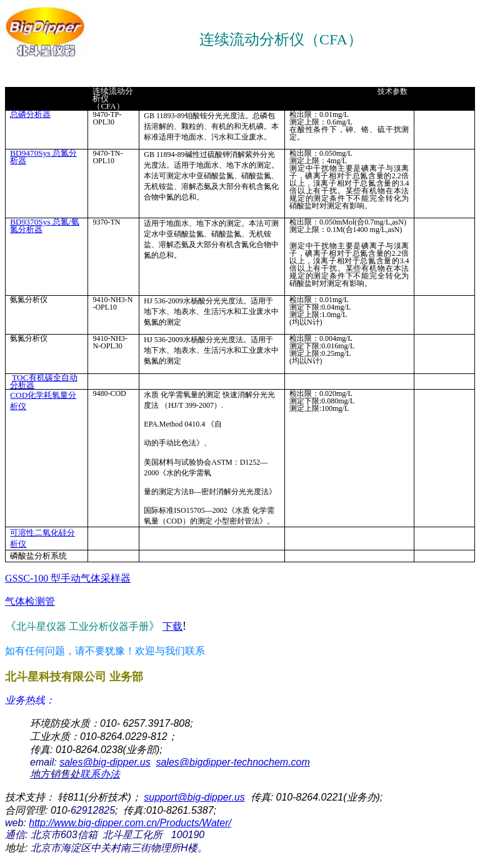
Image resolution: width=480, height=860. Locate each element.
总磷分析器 (30, 114)
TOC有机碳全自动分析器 (43, 381)
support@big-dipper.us (194, 797)
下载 (172, 626)
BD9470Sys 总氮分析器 (43, 156)
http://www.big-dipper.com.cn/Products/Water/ (130, 822)
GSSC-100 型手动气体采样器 (68, 578)
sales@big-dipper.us (105, 762)
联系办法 (75, 774)
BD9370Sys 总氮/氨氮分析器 (44, 225)
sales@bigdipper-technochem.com (233, 762)
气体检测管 (30, 601)
